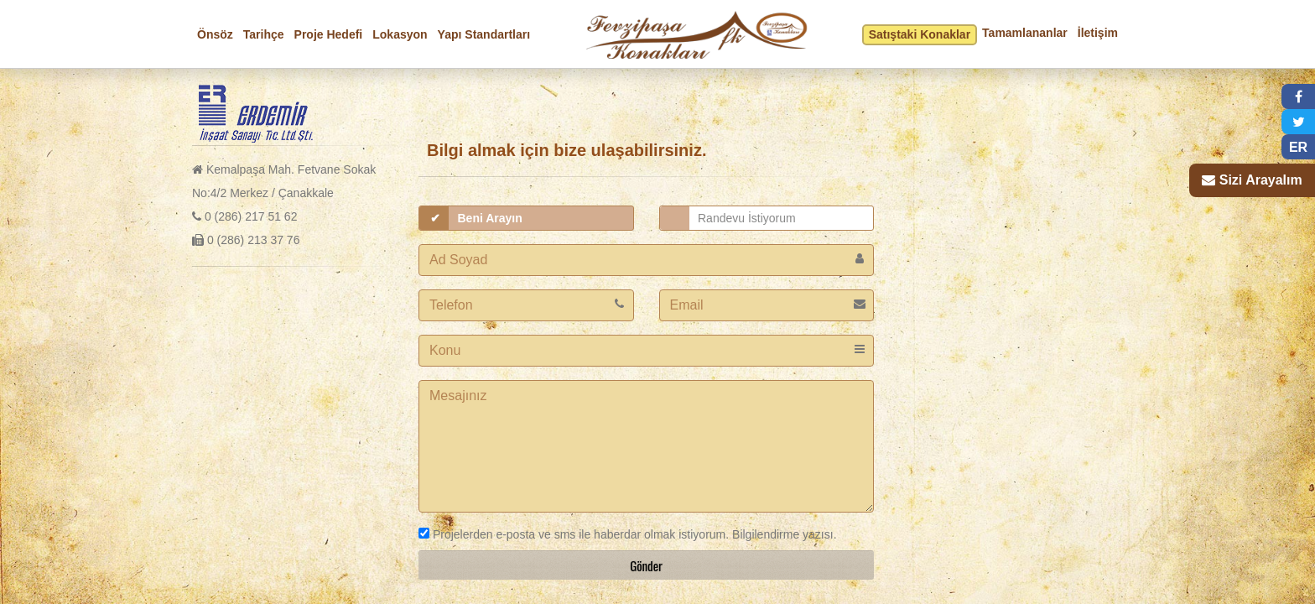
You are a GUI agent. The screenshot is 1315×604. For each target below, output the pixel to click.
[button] (1298, 96)
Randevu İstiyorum (747, 218)
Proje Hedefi (328, 34)
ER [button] (1298, 147)
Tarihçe (263, 34)
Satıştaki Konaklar (919, 34)
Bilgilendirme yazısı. (782, 534)
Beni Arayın (490, 218)
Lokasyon (399, 34)
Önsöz (215, 34)
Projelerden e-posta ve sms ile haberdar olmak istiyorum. (573, 534)
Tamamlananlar (1025, 32)
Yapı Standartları (484, 34)
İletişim (1098, 32)
